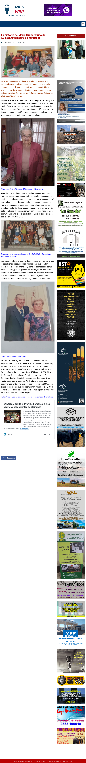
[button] (83, 24)
